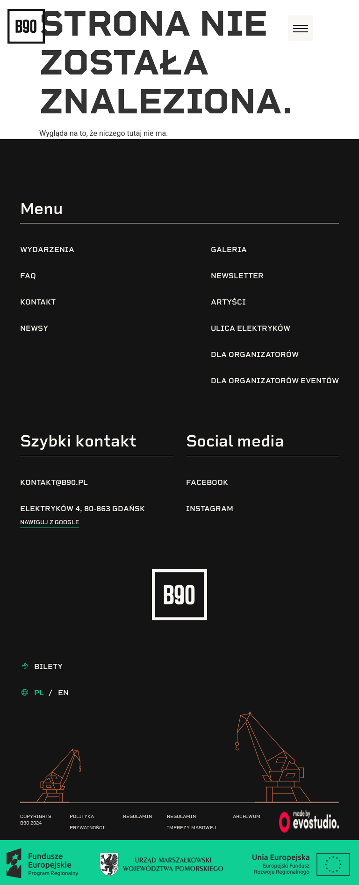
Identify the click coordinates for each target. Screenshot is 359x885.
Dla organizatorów (255, 354)
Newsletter (237, 275)
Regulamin (137, 816)
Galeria (229, 249)
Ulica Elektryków (250, 328)
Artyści (228, 301)
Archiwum (246, 816)
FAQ (28, 275)
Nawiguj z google (49, 522)
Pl (39, 692)
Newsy (34, 328)
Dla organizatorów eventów (275, 380)
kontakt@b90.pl (54, 482)
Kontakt (38, 301)
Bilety (48, 666)
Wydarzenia (47, 249)
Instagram (209, 508)
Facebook (207, 482)
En (63, 692)
